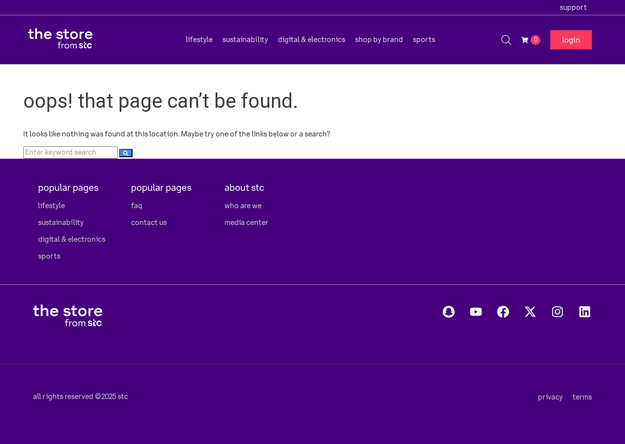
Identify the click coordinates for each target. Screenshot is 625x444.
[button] (199, 39)
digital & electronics (71, 239)
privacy (550, 397)
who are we (243, 206)
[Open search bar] (506, 39)
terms (582, 397)
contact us (149, 222)
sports (49, 256)
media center (246, 222)
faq (136, 206)
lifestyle (51, 206)
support (573, 7)
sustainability (61, 222)
